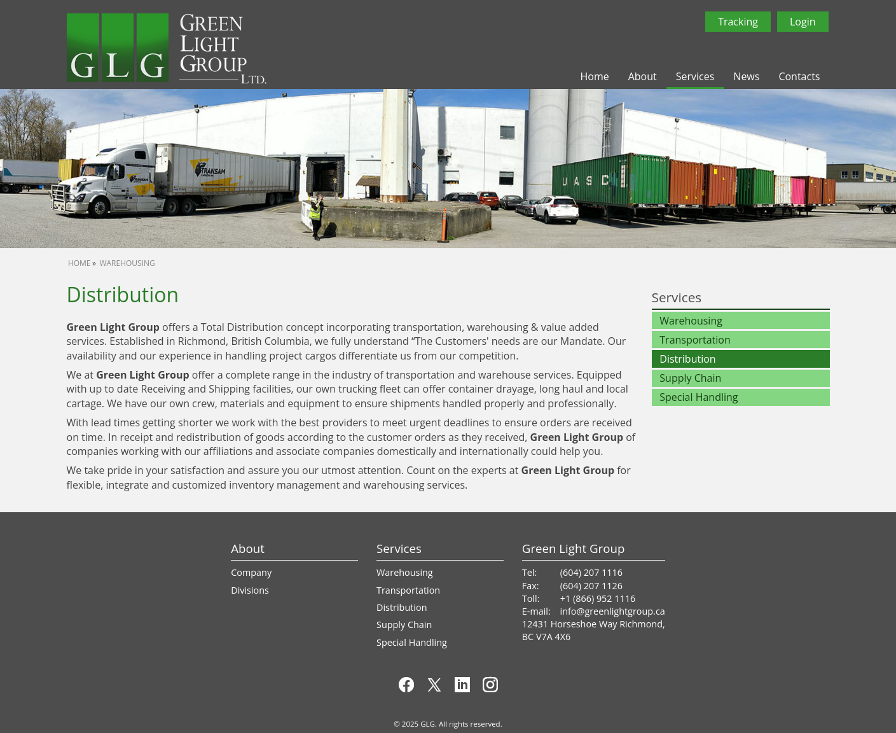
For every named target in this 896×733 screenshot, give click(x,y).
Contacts (799, 76)
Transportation (694, 340)
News (746, 76)
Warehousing (127, 263)
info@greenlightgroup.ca (612, 611)
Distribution (687, 359)
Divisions (250, 590)
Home (594, 76)
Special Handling (698, 397)
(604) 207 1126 (591, 586)
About (642, 76)
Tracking (738, 22)
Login (803, 22)
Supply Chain (690, 378)
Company (251, 572)
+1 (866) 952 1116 (597, 598)
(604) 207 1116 (591, 572)
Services (695, 76)
